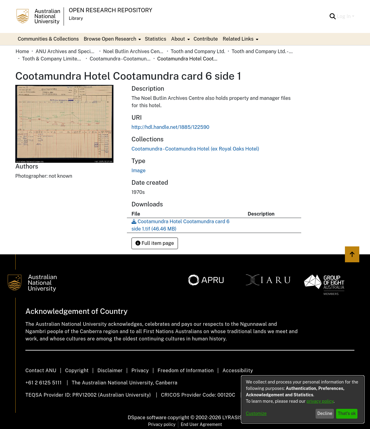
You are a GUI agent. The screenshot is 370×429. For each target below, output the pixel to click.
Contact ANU (40, 370)
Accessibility (237, 370)
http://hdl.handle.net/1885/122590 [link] (170, 127)
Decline (324, 413)
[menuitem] (111, 39)
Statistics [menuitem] (155, 39)
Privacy (140, 370)
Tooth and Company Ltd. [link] (198, 51)
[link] (195, 149)
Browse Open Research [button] (110, 39)
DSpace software (147, 417)
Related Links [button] (238, 39)
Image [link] (138, 170)
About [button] (178, 39)
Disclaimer (110, 370)
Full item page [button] (154, 243)
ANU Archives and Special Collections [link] (66, 51)
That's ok (347, 413)
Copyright (77, 370)
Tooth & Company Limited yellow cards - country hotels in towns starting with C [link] (52, 59)
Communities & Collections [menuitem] (48, 39)
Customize (256, 413)
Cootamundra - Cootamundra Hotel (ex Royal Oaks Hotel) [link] (120, 59)
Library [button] (76, 18)
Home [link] (22, 51)
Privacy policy (162, 424)
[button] (333, 16)
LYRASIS (232, 417)
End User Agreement (201, 424)
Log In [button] (344, 16)
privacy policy (320, 401)
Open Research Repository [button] (110, 10)
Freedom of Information (185, 370)
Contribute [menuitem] (206, 39)
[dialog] (303, 399)
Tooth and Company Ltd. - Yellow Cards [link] (262, 51)
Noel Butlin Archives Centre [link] (133, 51)
